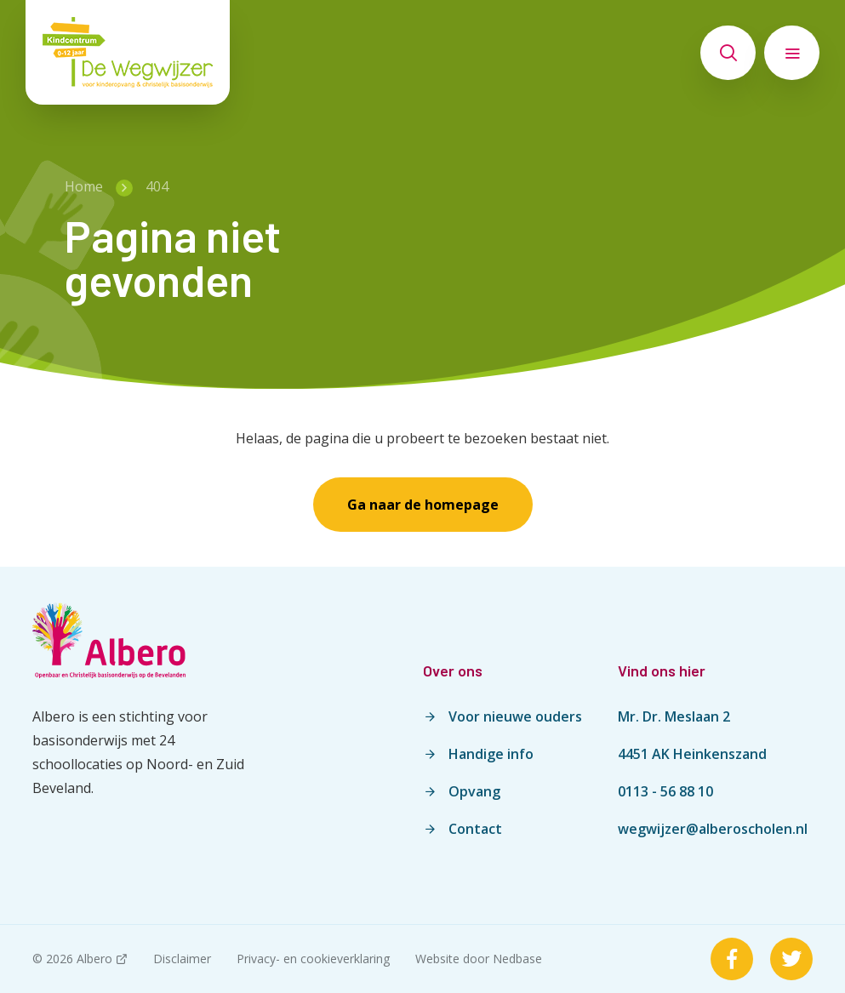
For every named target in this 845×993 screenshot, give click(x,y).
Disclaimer (182, 958)
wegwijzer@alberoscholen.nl (713, 828)
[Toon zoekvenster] (728, 53)
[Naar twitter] (791, 959)
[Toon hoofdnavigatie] (791, 53)
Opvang (474, 791)
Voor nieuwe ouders (515, 716)
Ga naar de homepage (423, 504)
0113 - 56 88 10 (665, 791)
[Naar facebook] (732, 959)
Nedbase (517, 958)
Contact (475, 828)
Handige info (491, 754)
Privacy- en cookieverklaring (313, 958)
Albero (94, 958)
